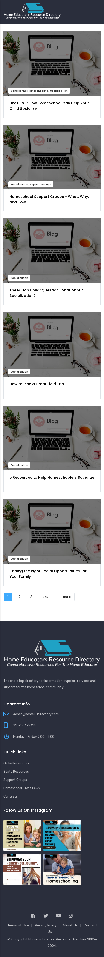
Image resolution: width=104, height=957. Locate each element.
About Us (70, 925)
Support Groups (40, 184)
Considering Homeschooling (29, 91)
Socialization (59, 91)
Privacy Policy (46, 925)
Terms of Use (18, 925)
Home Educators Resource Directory (57, 939)
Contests (10, 796)
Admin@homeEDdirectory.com (36, 714)
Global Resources (16, 763)
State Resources (16, 772)
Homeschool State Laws (21, 788)
